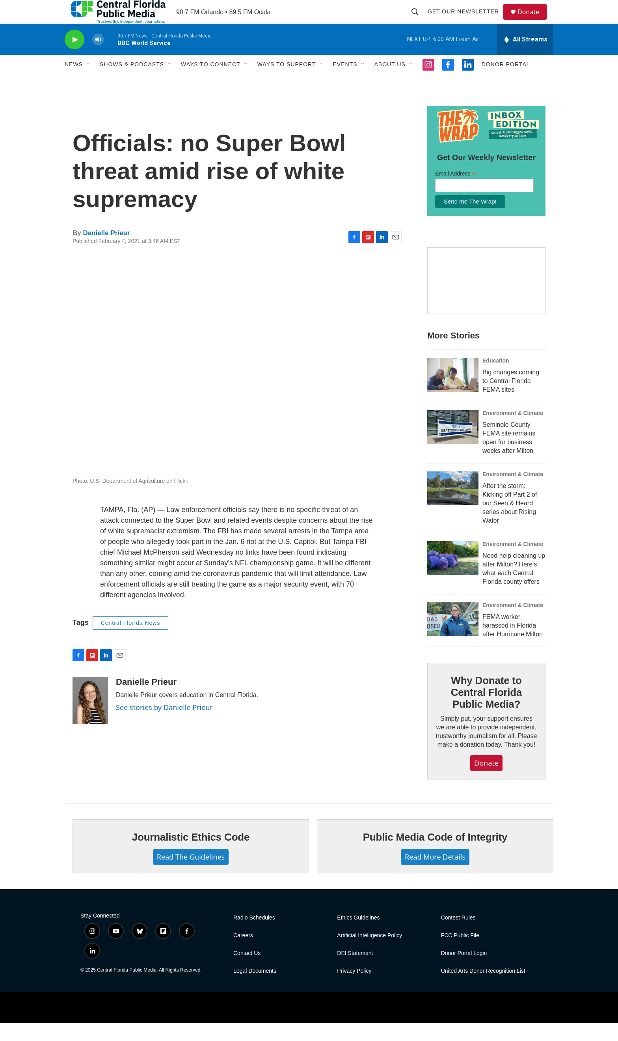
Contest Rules (458, 935)
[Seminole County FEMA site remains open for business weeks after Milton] (452, 445)
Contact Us (247, 971)
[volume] (98, 57)
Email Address (455, 191)
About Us (389, 82)
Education (495, 378)
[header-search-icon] (418, 20)
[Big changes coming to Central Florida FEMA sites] (452, 392)
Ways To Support (286, 82)
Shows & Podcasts (132, 82)
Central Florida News (130, 640)
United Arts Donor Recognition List (483, 989)
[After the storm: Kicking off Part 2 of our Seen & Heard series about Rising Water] (452, 506)
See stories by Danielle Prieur (164, 725)
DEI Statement (355, 971)
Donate (533, 21)
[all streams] (525, 57)
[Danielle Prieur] (90, 718)
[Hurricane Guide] (486, 298)
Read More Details (435, 874)
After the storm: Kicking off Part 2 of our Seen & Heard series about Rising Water (509, 521)
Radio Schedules (254, 935)
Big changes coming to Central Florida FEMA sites (510, 399)
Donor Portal (506, 82)
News (74, 82)
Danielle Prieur (106, 250)
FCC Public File (460, 953)
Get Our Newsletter (467, 20)
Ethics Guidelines (358, 935)
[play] (74, 57)
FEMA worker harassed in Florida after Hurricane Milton (512, 643)
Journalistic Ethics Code (191, 855)
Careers (243, 953)
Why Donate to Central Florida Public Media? (486, 710)
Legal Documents (254, 989)
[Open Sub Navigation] (89, 82)
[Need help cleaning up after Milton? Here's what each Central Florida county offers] (452, 576)
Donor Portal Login (464, 971)
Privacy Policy (354, 989)
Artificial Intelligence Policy (369, 953)
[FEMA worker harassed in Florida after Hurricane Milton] (452, 637)
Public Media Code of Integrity (435, 855)
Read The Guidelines (191, 874)
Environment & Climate (512, 431)
